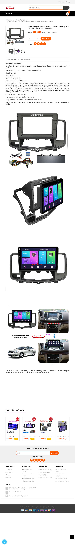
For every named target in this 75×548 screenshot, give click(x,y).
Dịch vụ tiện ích (44, 475)
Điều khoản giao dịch (46, 472)
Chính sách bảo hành (62, 481)
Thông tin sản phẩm (13, 59)
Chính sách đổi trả (61, 478)
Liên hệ (8, 477)
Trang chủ (9, 469)
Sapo (53, 507)
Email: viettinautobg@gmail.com (18, 496)
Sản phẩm (9, 472)
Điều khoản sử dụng (45, 469)
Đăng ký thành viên (28, 481)
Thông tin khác (25, 60)
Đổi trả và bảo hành (28, 478)
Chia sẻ (30, 44)
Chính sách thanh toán (61, 470)
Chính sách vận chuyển (60, 475)
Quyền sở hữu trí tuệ (46, 477)
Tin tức (8, 475)
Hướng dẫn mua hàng (28, 470)
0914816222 (17, 492)
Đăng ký (68, 2)
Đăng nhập (61, 2)
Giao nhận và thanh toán (28, 475)
